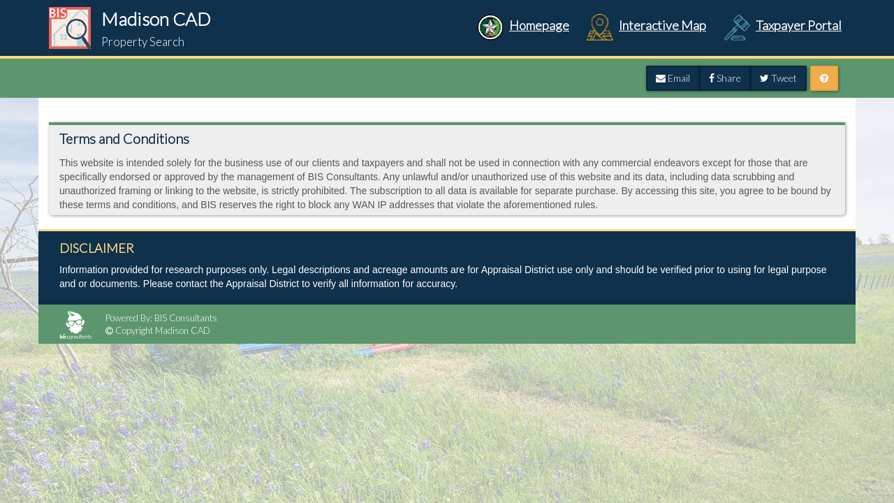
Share (725, 78)
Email (673, 78)
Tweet (778, 78)
